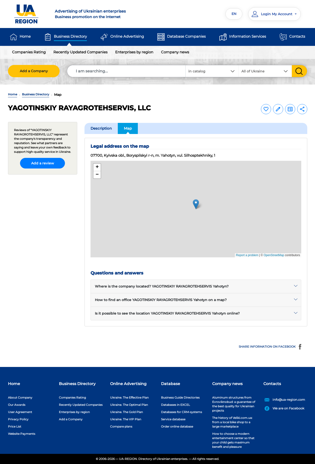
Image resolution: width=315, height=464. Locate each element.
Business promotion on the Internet (103, 13)
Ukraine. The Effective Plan (129, 397)
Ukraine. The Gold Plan (126, 412)
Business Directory (70, 36)
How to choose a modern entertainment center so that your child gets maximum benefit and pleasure (233, 440)
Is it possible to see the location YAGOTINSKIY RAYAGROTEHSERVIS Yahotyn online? (167, 313)
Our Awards (16, 405)
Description (101, 128)
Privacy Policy (18, 419)
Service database (173, 419)
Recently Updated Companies (80, 52)
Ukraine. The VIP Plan (125, 419)
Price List (14, 426)
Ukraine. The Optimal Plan (129, 405)
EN (233, 14)
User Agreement (20, 412)
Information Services (247, 36)
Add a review (42, 163)
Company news (175, 52)
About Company (20, 397)
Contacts (297, 36)
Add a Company (34, 71)
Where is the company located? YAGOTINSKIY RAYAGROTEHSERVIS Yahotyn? (162, 286)
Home (25, 36)
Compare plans (121, 426)
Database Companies (186, 36)
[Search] (126, 71)
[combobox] (265, 71)
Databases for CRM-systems (181, 412)
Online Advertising (127, 36)
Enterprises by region (134, 52)
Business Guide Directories (180, 397)
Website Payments (21, 434)
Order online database (177, 426)
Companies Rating (29, 52)
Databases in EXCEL (175, 405)
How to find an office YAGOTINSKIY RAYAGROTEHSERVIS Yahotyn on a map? (161, 300)
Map (128, 128)
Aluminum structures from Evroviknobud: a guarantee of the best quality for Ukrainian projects (233, 404)
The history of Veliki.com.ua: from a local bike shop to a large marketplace (232, 422)
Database (170, 383)
